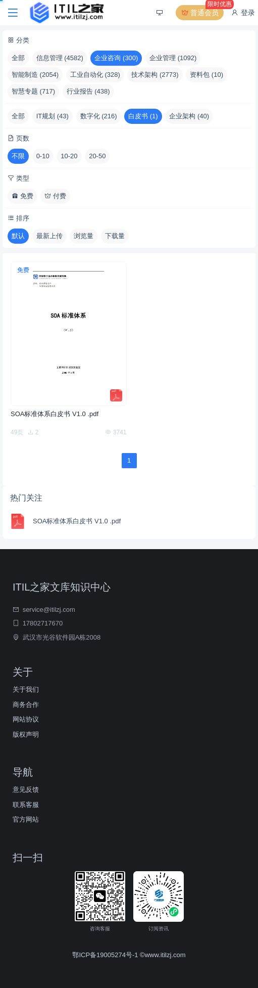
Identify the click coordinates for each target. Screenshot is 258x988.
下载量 (115, 236)
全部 (18, 58)
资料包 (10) (206, 74)
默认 (18, 236)
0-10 (42, 156)
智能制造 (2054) (35, 74)
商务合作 (26, 704)
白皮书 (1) (143, 116)
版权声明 (26, 734)
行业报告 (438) (88, 91)
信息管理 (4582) (59, 58)
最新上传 (49, 236)
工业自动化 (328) (95, 74)
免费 (22, 196)
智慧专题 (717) (33, 91)
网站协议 (26, 719)
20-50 (97, 156)
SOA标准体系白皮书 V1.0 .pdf (54, 414)
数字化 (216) (98, 116)
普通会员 (202, 12)
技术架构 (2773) (154, 74)
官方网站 (26, 819)
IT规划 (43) (52, 116)
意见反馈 (26, 789)
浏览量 (83, 236)
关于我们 (26, 689)
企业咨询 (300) (116, 58)
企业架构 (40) (189, 116)
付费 (55, 196)
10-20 (69, 156)
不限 (18, 156)
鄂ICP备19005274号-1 (106, 955)
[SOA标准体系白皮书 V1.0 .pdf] (69, 333)
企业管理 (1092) (172, 58)
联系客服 (26, 805)
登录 (243, 13)
